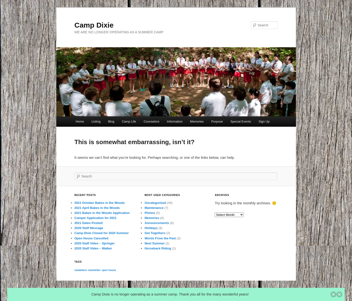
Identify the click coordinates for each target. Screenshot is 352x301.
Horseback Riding (157, 248)
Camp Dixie (94, 25)
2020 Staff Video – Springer (95, 243)
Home (80, 121)
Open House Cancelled (92, 238)
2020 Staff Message (89, 228)
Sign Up (264, 121)
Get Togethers (154, 233)
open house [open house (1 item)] (109, 270)
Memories (197, 121)
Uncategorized (155, 203)
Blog (111, 121)
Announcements (156, 223)
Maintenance (153, 208)
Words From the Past (160, 238)
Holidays (150, 228)
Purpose (217, 121)
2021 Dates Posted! (89, 223)
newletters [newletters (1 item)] (81, 270)
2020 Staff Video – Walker (93, 248)
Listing (96, 121)
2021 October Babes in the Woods (100, 203)
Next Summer (154, 243)
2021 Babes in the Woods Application (102, 213)
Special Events (241, 121)
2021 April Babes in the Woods (97, 208)
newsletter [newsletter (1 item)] (94, 270)
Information (175, 121)
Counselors (151, 121)
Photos (149, 213)
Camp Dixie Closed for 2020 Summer (102, 233)
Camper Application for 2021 (96, 218)
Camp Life (129, 121)
